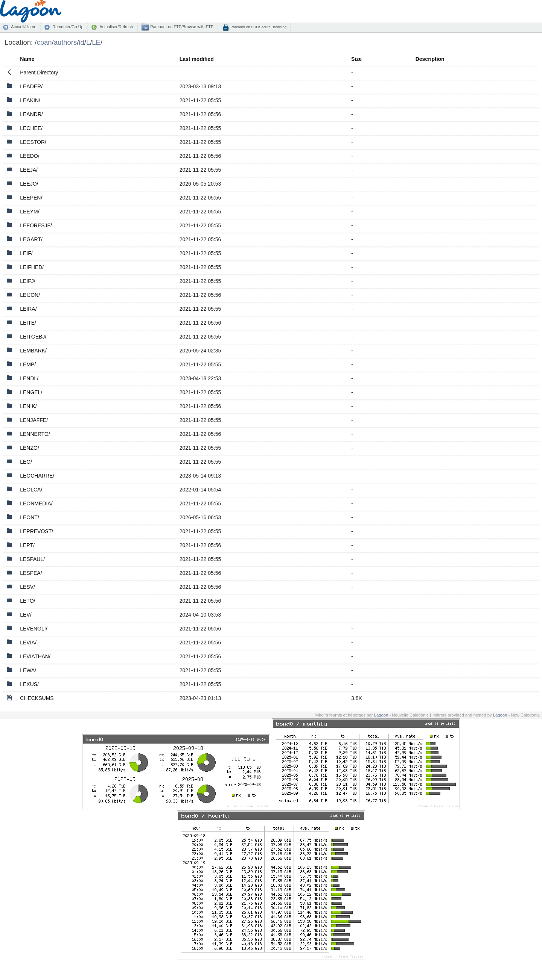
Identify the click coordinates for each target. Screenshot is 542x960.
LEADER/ (31, 86)
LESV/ (27, 587)
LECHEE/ (31, 128)
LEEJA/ (29, 170)
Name (27, 59)
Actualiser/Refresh (116, 26)
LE (96, 42)
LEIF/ (26, 253)
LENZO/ (29, 448)
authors (65, 42)
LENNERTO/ (35, 434)
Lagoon (381, 715)
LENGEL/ (31, 392)
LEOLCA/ (31, 490)
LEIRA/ (28, 309)
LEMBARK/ (33, 351)
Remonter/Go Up (67, 26)
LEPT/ (27, 545)
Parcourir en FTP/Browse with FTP (181, 26)
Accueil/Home (23, 26)
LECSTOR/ (33, 142)
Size (356, 59)
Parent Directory (39, 73)
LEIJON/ (30, 295)
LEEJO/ (29, 184)
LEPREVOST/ (36, 531)
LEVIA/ (28, 642)
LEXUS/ (29, 684)
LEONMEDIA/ (36, 503)
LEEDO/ (29, 156)
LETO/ (27, 601)
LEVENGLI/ (33, 629)
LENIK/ (28, 406)
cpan (44, 42)
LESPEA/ (31, 573)
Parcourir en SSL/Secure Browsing (258, 27)
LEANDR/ (31, 114)
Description (430, 59)
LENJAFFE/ (34, 420)
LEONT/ (29, 517)
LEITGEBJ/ (33, 337)
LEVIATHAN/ (35, 656)
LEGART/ (31, 239)
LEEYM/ (29, 212)
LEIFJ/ (27, 281)
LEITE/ (28, 323)
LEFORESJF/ (36, 225)
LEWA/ (28, 670)
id (81, 42)
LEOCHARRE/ (37, 476)
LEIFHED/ (32, 267)
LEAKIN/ (30, 100)
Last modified (197, 59)
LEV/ (25, 615)
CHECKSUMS (36, 698)
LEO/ (26, 462)
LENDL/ (29, 378)
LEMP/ (28, 364)
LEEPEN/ (31, 198)
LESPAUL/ (32, 559)
